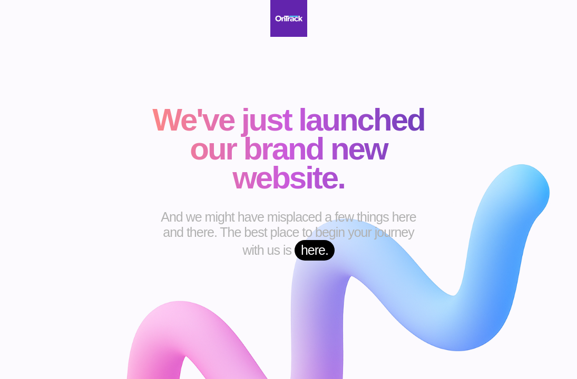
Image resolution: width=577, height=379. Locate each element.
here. (314, 250)
